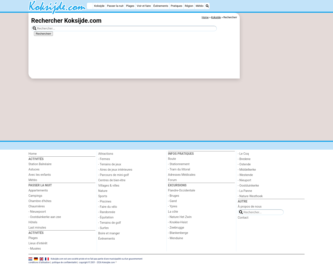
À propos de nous (250, 206)
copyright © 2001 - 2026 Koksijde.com (97, 262)
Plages (130, 5)
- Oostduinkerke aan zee (44, 217)
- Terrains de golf (109, 223)
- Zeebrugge (176, 227)
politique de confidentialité (64, 262)
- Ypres (172, 206)
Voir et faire (144, 5)
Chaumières (36, 206)
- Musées (34, 248)
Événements (160, 5)
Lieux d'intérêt (37, 243)
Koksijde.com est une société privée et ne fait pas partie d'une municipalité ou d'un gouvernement (97, 259)
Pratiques (176, 5)
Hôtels (32, 222)
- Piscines (104, 201)
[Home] (90, 6)
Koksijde (99, 5)
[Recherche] (207, 6)
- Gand (172, 201)
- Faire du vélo (107, 207)
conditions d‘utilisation (39, 262)
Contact (243, 217)
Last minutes (37, 227)
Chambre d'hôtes (39, 201)
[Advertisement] (273, 110)
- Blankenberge (178, 233)
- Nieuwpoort (37, 212)
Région (189, 5)
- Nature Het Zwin (180, 217)
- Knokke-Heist (178, 222)
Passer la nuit (115, 5)
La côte (173, 212)
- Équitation (106, 217)
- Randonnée (106, 212)
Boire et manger (109, 233)
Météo (199, 5)
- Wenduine (175, 238)
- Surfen (103, 228)
